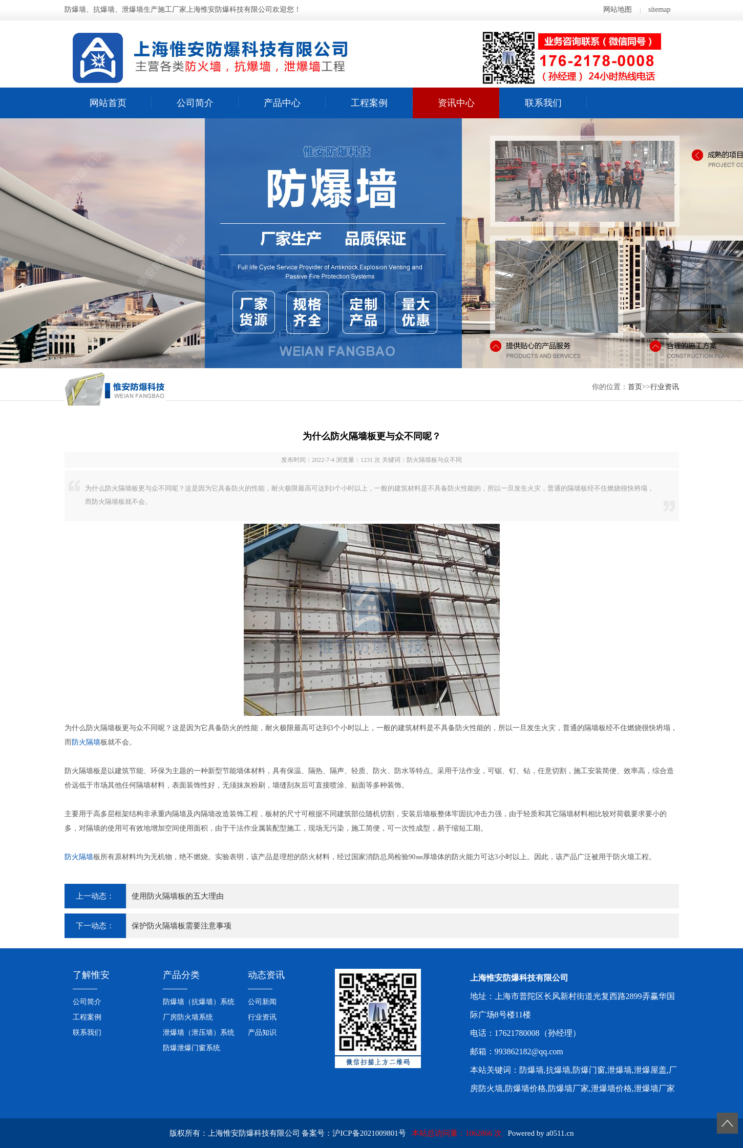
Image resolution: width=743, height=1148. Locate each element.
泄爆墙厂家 (654, 1088)
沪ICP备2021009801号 (369, 1133)
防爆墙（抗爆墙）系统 (199, 1002)
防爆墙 (531, 1070)
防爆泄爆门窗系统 (191, 1048)
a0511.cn (560, 1133)
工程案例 (369, 103)
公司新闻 (262, 1002)
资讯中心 (456, 103)
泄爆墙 (619, 1070)
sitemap (659, 9)
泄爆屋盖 (650, 1070)
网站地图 (617, 9)
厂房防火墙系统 (188, 1017)
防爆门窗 (588, 1070)
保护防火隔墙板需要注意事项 (181, 926)
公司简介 (195, 103)
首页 (635, 387)
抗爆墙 (558, 1070)
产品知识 (262, 1032)
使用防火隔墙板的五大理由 (178, 896)
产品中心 (282, 103)
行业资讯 (664, 387)
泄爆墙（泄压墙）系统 (199, 1032)
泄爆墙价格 (611, 1088)
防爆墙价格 (525, 1088)
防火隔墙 (86, 742)
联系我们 (543, 103)
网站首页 (108, 103)
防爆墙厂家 (568, 1088)
